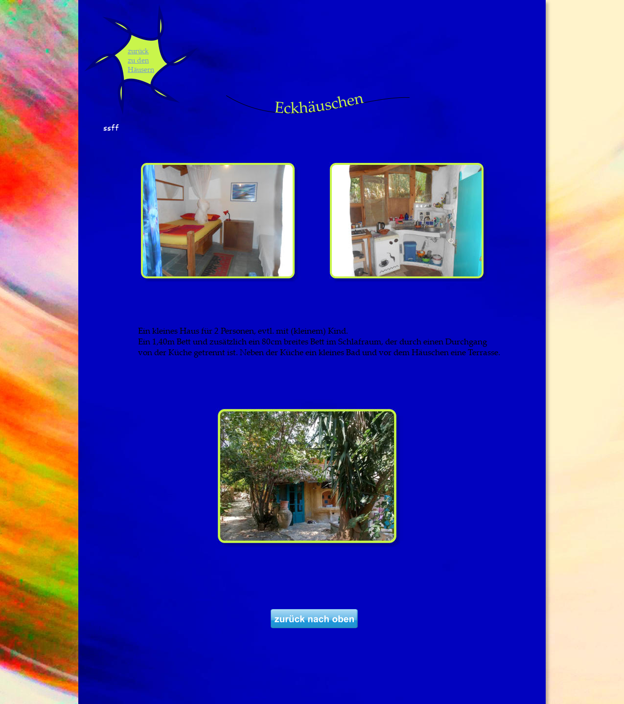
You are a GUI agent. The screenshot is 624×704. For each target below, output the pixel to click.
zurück (138, 50)
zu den (138, 60)
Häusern (141, 69)
